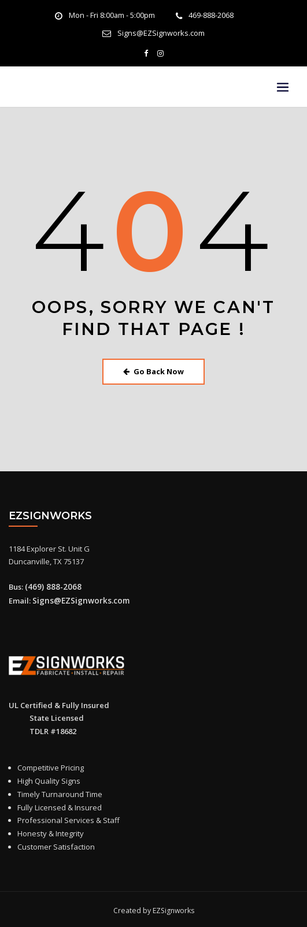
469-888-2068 (211, 15)
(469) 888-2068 (50, 584)
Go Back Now (153, 370)
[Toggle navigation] (282, 87)
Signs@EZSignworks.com (161, 33)
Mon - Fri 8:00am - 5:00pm (112, 15)
